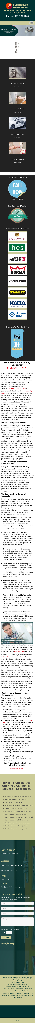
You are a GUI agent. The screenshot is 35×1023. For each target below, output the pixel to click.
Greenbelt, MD (12, 368)
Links (31, 993)
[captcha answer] (9, 932)
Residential (11, 989)
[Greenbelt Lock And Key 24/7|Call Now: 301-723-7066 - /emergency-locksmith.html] (17, 148)
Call (17, 1020)
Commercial (19, 989)
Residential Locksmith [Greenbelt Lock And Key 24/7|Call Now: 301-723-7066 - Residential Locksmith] (17, 84)
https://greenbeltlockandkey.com (17, 984)
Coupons (17, 991)
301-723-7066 (22, 15)
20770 (17, 768)
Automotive (28, 989)
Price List (18, 993)
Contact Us (25, 991)
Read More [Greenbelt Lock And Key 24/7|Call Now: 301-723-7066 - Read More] (17, 87)
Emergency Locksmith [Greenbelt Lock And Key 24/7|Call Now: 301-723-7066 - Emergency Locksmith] (17, 159)
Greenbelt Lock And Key (16, 389)
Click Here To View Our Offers (17, 327)
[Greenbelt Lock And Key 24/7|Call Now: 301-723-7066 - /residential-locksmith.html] (17, 72)
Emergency (10, 991)
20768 (12, 768)
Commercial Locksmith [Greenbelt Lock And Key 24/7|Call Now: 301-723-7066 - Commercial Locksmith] (17, 109)
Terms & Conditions (8, 993)
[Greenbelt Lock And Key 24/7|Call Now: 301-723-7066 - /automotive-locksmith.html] (17, 123)
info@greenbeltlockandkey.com (12, 887)
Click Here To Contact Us (17, 177)
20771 (22, 768)
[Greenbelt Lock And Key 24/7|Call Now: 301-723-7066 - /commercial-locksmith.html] (17, 98)
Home (4, 989)
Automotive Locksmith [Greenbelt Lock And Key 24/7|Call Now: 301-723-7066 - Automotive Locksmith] (17, 134)
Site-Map (25, 993)
